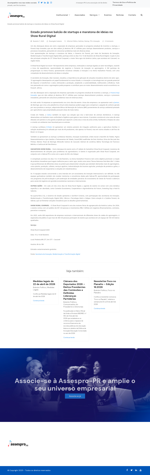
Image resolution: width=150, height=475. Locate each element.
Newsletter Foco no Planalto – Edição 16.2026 (105, 284)
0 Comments (109, 41)
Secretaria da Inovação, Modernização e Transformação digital (58, 254)
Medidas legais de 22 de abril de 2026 (44, 283)
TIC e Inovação (95, 41)
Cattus (49, 115)
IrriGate (49, 127)
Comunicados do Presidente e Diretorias (73, 305)
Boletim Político (39, 287)
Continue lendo (38, 301)
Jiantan (116, 102)
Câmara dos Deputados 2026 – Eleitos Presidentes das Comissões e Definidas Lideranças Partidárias (74, 290)
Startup (86, 41)
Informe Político (72, 41)
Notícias (81, 41)
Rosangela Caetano (55, 41)
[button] (141, 15)
